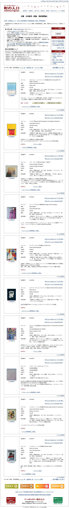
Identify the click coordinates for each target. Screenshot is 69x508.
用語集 (47, 10)
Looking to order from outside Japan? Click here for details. (55, 1)
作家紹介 (43, 10)
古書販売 (30, 10)
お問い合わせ (54, 10)
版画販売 (25, 10)
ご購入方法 (36, 10)
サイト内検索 (61, 10)
